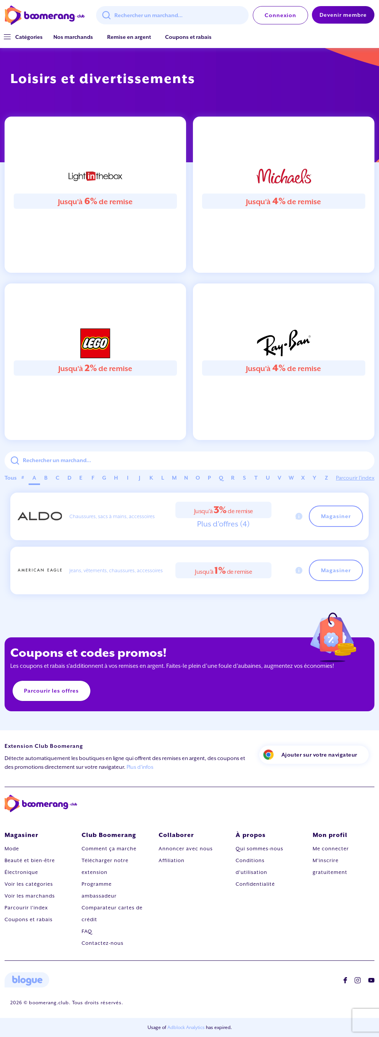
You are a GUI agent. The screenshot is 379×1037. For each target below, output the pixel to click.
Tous (11, 477)
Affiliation (172, 860)
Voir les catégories (29, 884)
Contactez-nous (103, 943)
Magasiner (336, 516)
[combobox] (172, 15)
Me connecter (331, 848)
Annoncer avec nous (186, 848)
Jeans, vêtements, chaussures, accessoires (116, 570)
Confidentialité (255, 884)
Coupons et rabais (188, 37)
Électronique (21, 872)
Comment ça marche (109, 848)
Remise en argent (129, 37)
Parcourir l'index (355, 477)
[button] (29, 37)
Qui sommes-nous (259, 848)
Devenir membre (343, 14)
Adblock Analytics (186, 1027)
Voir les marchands (30, 896)
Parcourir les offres (51, 690)
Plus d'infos (140, 766)
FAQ (87, 931)
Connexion (280, 15)
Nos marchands (73, 37)
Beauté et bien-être (30, 860)
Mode (12, 848)
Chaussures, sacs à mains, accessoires (112, 516)
